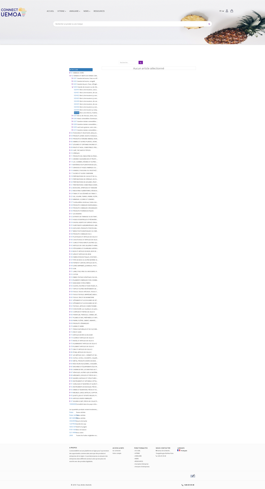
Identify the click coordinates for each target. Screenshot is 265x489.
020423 (76, 98)
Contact (164, 448)
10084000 (72, 404)
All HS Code (74, 70)
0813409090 (72, 418)
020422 (76, 95)
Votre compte (117, 453)
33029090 (72, 421)
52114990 (72, 432)
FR (221, 11)
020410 (76, 90)
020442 (76, 107)
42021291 (72, 427)
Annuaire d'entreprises (142, 467)
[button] (227, 10)
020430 (76, 101)
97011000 (72, 430)
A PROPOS (73, 448)
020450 (76, 113)
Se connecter (117, 451)
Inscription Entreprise (141, 464)
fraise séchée (72, 415)
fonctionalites (141, 448)
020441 (76, 104)
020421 (76, 92)
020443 (76, 110)
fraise (71, 412)
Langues (180, 448)
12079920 (72, 424)
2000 (71, 435)
